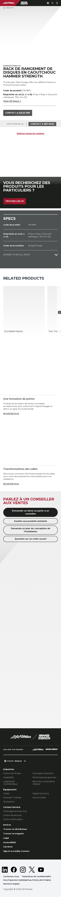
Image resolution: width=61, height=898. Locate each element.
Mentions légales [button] (11, 885)
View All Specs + (12, 101)
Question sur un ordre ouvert (30, 539)
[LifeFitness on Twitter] (32, 870)
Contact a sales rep (17, 113)
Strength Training (12, 798)
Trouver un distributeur (15, 829)
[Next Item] (58, 312)
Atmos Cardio (39, 798)
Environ (7, 825)
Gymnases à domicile (43, 773)
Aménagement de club (15, 811)
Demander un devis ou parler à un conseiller (30, 512)
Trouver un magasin (14, 834)
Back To (8, 8)
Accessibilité (10, 843)
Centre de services (12, 815)
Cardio (6, 794)
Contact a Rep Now (42, 124)
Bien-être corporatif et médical (44, 782)
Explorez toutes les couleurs (30, 133)
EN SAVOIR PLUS (11, 414)
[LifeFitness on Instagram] (23, 870)
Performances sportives (44, 777)
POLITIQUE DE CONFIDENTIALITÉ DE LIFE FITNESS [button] (27, 881)
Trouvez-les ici (14, 201)
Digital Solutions (41, 794)
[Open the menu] (57, 3)
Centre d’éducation (13, 819)
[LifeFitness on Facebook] (14, 870)
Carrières (8, 847)
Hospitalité (8, 777)
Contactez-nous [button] (11, 877)
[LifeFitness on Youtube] (41, 870)
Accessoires (9, 802)
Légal (6, 838)
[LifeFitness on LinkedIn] (5, 870)
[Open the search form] (51, 3)
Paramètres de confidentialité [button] (37, 877)
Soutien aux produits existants (30, 521)
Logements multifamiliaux (10, 782)
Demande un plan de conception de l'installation (30, 530)
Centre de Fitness (12, 773)
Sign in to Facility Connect (17, 852)
